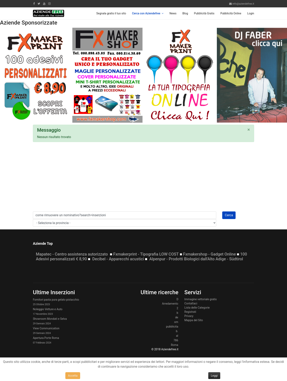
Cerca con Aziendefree (146, 13)
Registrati (190, 311)
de (176, 317)
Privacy (188, 316)
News (172, 13)
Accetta (73, 375)
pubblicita (172, 326)
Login (250, 13)
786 (175, 340)
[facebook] (34, 3)
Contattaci (190, 303)
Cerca (229, 215)
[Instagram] (49, 3)
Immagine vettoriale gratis (200, 299)
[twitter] (39, 3)
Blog (185, 13)
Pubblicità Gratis (204, 13)
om (176, 322)
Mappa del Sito (193, 320)
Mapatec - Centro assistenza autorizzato (72, 254)
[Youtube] (44, 3)
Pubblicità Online (230, 13)
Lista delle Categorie (197, 307)
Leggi (214, 375)
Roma (174, 344)
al (177, 335)
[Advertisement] (143, 178)
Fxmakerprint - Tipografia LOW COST (146, 254)
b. (177, 331)
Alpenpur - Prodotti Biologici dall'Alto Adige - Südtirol (196, 259)
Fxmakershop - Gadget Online (209, 254)
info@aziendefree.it (243, 3)
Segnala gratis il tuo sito (111, 13)
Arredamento (170, 303)
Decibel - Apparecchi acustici (118, 259)
